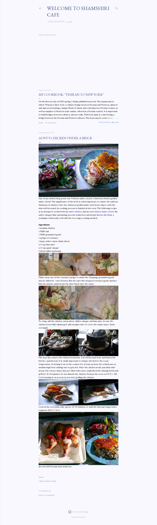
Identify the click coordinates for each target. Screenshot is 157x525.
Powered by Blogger (78, 512)
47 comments (50, 123)
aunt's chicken (75, 211)
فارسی (68, 21)
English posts (55, 21)
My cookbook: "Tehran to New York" (71, 94)
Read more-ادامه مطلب (108, 122)
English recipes (50, 481)
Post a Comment (47, 495)
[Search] (116, 7)
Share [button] (41, 123)
